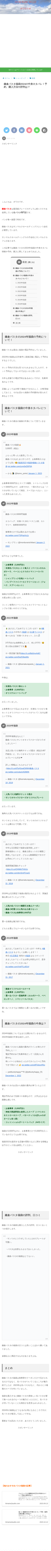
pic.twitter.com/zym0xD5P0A (20, 466)
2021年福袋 (21, 291)
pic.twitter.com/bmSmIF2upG (17, 873)
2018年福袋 (21, 304)
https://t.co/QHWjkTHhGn (17, 869)
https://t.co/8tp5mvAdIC (30, 653)
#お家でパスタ (35, 632)
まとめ (17, 323)
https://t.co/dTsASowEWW (17, 768)
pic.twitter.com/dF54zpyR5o (33, 1065)
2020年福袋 (21, 295)
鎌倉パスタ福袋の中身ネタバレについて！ (24, 276)
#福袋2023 (22, 463)
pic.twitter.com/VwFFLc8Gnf (17, 967)
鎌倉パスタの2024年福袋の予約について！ (24, 269)
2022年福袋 (21, 287)
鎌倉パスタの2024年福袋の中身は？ (24, 309)
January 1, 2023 (35, 473)
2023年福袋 (21, 283)
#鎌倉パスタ (34, 768)
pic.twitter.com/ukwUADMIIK (17, 772)
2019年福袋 (21, 300)
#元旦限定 (14, 956)
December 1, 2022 (13, 1076)
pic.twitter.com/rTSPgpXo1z (17, 535)
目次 (24, 262)
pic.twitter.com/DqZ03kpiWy (17, 657)
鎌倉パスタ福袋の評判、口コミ (24, 317)
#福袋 (29, 463)
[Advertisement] (25, 40)
